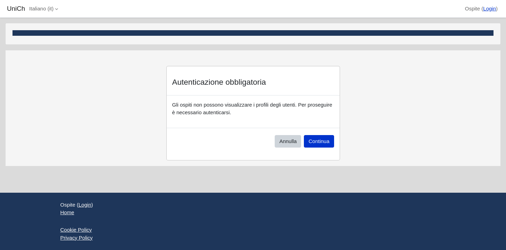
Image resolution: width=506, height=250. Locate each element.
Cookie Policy (76, 230)
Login (489, 8)
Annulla (288, 141)
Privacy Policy (76, 238)
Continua (318, 141)
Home (67, 212)
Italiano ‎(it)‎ (41, 8)
